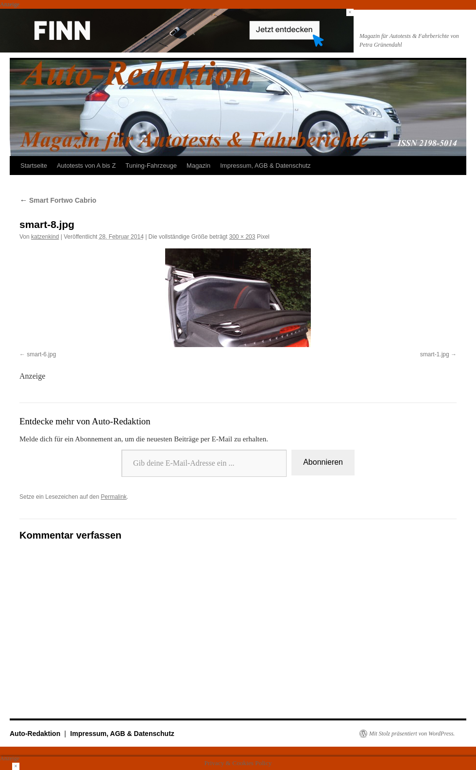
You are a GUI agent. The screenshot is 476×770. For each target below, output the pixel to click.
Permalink (113, 496)
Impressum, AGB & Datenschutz (265, 165)
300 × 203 (242, 236)
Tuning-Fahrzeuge (151, 165)
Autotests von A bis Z (86, 165)
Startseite (33, 165)
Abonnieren (323, 462)
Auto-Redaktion (36, 733)
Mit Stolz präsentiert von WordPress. (412, 733)
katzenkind (45, 236)
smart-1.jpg (434, 354)
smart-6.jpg (41, 354)
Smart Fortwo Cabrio (57, 200)
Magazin (198, 165)
